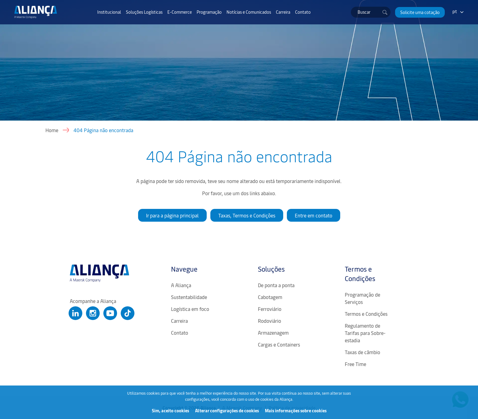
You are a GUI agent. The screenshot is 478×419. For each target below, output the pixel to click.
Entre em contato (313, 215)
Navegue (184, 268)
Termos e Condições (360, 273)
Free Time (355, 364)
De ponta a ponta (276, 285)
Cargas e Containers (279, 344)
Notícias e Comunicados (249, 12)
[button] (420, 12)
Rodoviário (269, 320)
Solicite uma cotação (420, 12)
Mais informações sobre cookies (295, 411)
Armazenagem (273, 332)
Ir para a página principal (172, 215)
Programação (209, 12)
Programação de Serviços (362, 298)
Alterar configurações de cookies (227, 411)
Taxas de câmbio (362, 352)
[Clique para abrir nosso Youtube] (110, 313)
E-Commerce (179, 12)
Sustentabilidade (189, 297)
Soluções (271, 268)
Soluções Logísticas (144, 12)
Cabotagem (270, 297)
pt (454, 11)
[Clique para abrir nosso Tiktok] (127, 313)
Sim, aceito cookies (170, 411)
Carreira (283, 12)
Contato (303, 12)
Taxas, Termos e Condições (246, 215)
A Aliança (181, 285)
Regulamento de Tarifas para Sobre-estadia (365, 332)
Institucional (109, 12)
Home (51, 130)
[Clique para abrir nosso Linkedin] (75, 313)
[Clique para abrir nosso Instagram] (93, 313)
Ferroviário (269, 308)
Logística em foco (190, 308)
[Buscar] (385, 12)
